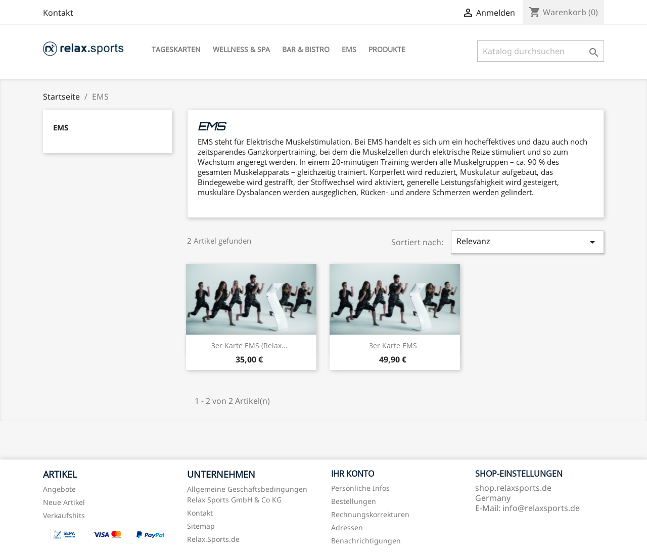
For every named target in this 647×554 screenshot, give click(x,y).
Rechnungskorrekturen (370, 514)
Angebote (59, 489)
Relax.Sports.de (213, 539)
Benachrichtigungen (366, 540)
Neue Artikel (64, 502)
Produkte (386, 49)
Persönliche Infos (360, 488)
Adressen (347, 527)
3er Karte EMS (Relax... (249, 345)
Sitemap (201, 526)
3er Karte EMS (393, 345)
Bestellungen (353, 501)
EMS (349, 49)
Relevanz (527, 242)
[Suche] (540, 51)
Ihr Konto (352, 473)
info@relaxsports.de (541, 508)
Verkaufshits (64, 515)
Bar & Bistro (306, 49)
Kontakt (58, 12)
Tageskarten (176, 49)
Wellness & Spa (241, 49)
